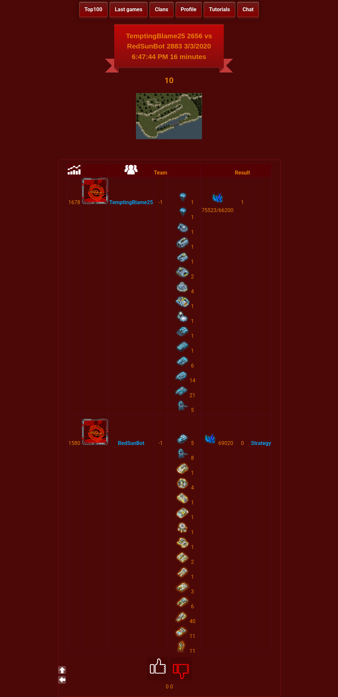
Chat (248, 9)
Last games (128, 9)
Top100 (93, 9)
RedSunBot (131, 443)
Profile (189, 9)
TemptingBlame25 (131, 202)
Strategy (261, 443)
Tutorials (219, 9)
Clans (161, 9)
